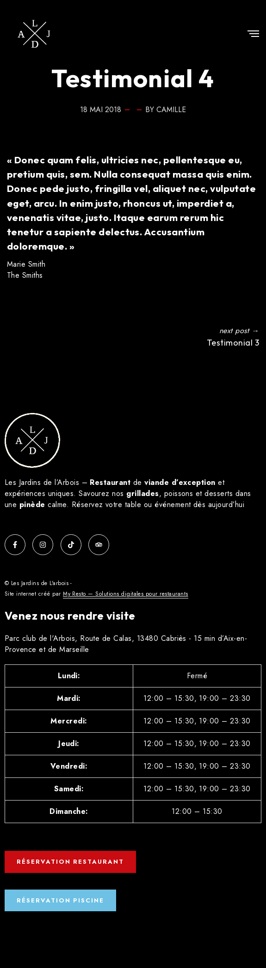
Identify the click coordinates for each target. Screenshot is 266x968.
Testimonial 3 (233, 342)
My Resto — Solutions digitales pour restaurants (125, 594)
